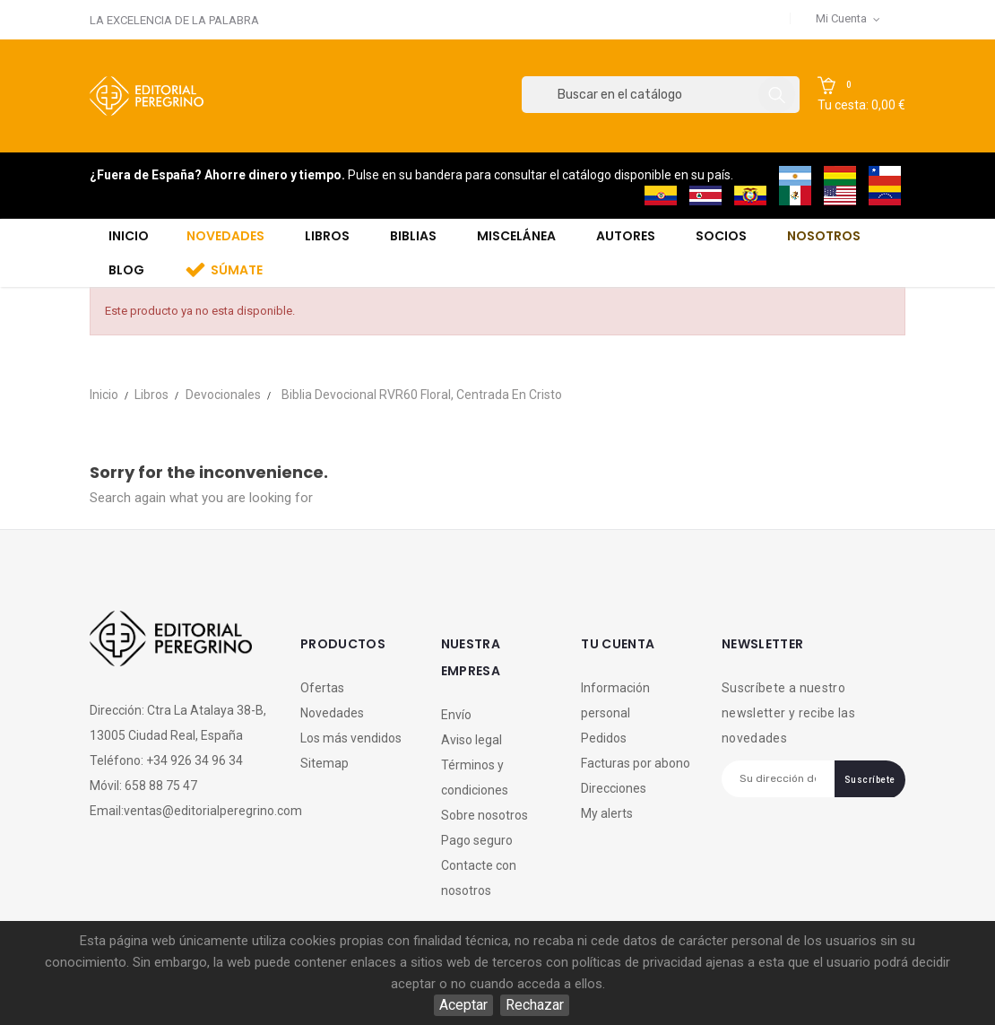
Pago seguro (477, 840)
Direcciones (613, 788)
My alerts (607, 813)
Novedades (332, 713)
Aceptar (463, 1004)
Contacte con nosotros (478, 878)
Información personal (615, 700)
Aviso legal (471, 740)
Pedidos (604, 738)
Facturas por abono (635, 763)
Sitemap (324, 763)
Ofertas (322, 688)
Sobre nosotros (484, 815)
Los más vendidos (351, 738)
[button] (861, 95)
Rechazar (535, 1004)
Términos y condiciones (474, 777)
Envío (456, 715)
